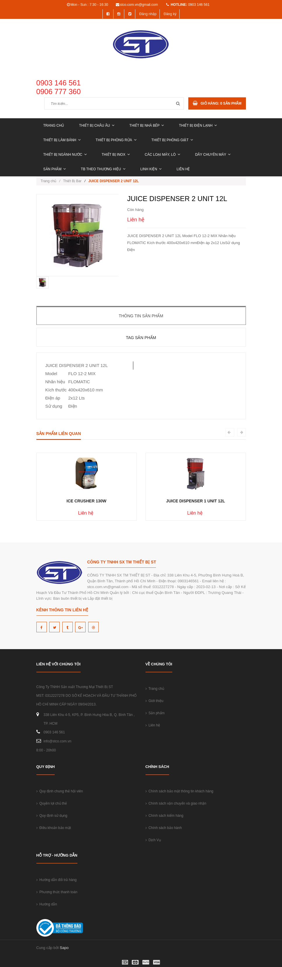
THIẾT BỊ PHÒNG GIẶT (172, 140)
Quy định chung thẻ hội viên (59, 791)
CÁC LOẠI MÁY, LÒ (162, 155)
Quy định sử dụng (52, 816)
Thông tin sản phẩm (141, 316)
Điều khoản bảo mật (53, 828)
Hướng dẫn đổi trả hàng (56, 880)
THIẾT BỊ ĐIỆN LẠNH (198, 125)
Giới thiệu (155, 701)
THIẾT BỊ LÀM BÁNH (62, 140)
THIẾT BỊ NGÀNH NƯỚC (65, 155)
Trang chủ (53, 125)
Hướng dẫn (46, 904)
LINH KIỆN (151, 169)
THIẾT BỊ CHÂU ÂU (96, 125)
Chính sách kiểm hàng (164, 816)
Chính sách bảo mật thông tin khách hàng (179, 791)
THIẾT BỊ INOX (116, 155)
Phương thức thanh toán (56, 892)
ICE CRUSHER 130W (87, 501)
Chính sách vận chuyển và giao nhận (176, 803)
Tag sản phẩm (141, 337)
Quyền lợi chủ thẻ (51, 803)
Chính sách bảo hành (164, 828)
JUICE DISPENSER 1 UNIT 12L (195, 501)
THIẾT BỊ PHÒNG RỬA (116, 140)
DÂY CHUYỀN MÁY (212, 155)
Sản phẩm (54, 169)
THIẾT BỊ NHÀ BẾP (147, 125)
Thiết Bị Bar (72, 181)
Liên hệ (183, 169)
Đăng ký (170, 14)
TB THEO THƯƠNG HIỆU (103, 169)
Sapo (64, 947)
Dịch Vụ (153, 840)
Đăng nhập (148, 14)
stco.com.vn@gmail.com (139, 5)
